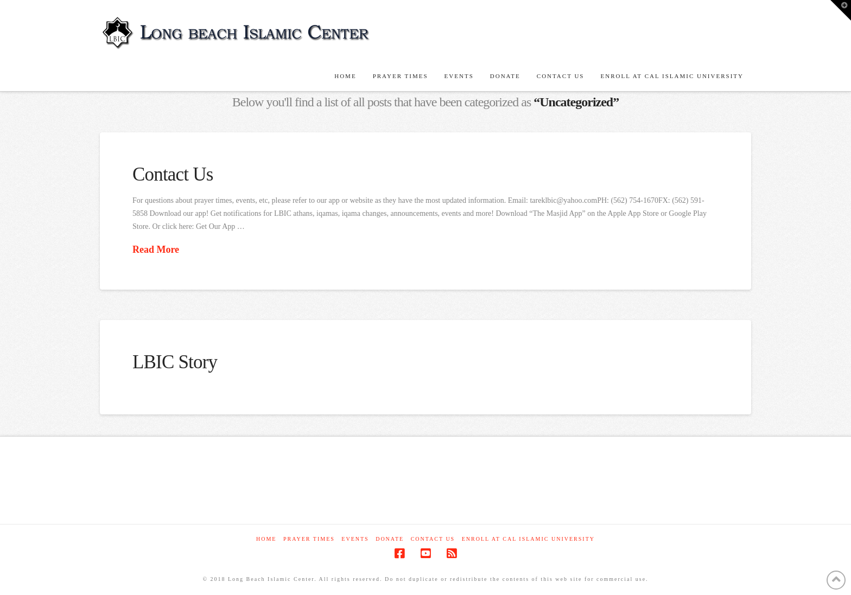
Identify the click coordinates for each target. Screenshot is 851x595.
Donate (390, 539)
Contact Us (172, 174)
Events (355, 539)
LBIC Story (174, 362)
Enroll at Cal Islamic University (528, 539)
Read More (155, 249)
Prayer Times (309, 539)
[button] (840, 10)
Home (266, 539)
